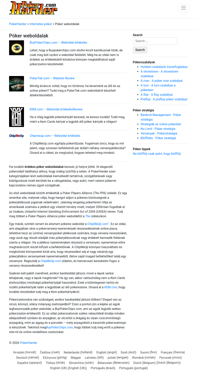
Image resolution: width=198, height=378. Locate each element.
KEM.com (110, 287)
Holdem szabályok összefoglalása (164, 67)
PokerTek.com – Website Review (52, 78)
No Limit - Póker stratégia (158, 129)
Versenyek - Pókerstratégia (159, 133)
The (87, 216)
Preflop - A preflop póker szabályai (164, 99)
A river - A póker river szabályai (162, 81)
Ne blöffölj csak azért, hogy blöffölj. (157, 154)
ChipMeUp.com (97, 224)
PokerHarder (28, 343)
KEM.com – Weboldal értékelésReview (56, 109)
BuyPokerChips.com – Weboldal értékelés (58, 42)
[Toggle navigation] (183, 8)
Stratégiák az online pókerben (161, 124)
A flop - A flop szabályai (157, 94)
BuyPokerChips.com (59, 327)
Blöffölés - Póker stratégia (158, 138)
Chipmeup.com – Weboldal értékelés (55, 136)
